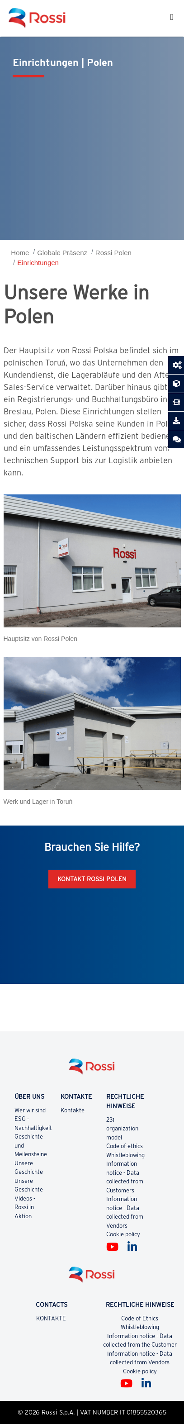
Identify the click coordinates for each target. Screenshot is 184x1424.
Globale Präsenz (62, 252)
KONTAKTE (51, 1318)
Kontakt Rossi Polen (92, 879)
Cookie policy (123, 1234)
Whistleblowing (125, 1155)
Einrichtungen (38, 262)
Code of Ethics (139, 1318)
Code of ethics (124, 1146)
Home (20, 252)
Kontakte (73, 1110)
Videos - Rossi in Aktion (24, 1207)
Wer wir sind (30, 1110)
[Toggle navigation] (172, 18)
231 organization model (122, 1128)
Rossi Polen (113, 252)
